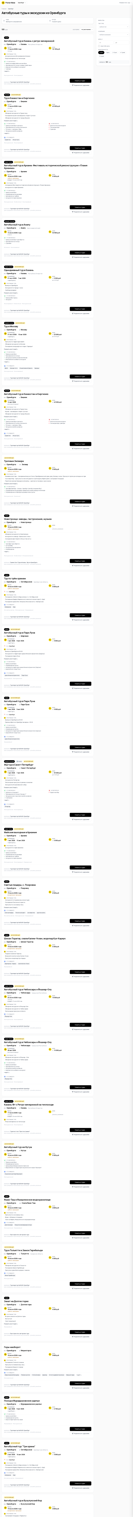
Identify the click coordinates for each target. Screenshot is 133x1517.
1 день (107, 52)
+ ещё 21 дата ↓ (12, 280)
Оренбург (22, 3)
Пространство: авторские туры (19, 1234)
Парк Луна (25, 704)
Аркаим (24, 171)
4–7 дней (122, 52)
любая (101, 52)
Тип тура (101, 23)
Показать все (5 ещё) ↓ (11, 483)
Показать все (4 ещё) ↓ (11, 349)
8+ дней (101, 56)
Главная (4, 9)
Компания (101, 31)
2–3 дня (115, 52)
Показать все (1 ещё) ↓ (11, 120)
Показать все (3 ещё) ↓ (11, 787)
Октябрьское (26, 582)
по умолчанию (87, 29)
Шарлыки (24, 636)
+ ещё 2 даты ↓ (12, 842)
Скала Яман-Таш (29, 1203)
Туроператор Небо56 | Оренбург (20, 82)
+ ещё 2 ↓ (7, 71)
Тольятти (25, 1253)
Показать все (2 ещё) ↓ (11, 293)
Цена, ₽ (100, 39)
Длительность (103, 49)
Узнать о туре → (80, 81)
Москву (24, 330)
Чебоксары (25, 993)
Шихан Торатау (27, 942)
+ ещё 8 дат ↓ (11, 336)
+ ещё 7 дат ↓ (11, 643)
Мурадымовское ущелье (31, 1404)
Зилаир (25, 464)
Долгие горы (26, 1304)
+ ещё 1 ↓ (6, 551)
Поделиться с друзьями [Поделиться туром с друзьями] (80, 85)
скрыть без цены (104, 46)
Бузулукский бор (28, 1504)
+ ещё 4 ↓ (7, 362)
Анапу (23, 228)
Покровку (25, 888)
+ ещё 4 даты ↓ (12, 1456)
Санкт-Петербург (28, 768)
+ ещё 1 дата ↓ (11, 775)
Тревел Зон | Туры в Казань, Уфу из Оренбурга (23, 562)
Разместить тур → (125, 3)
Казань (24, 44)
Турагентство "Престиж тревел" (20, 1131)
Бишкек (24, 101)
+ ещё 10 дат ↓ (11, 1411)
